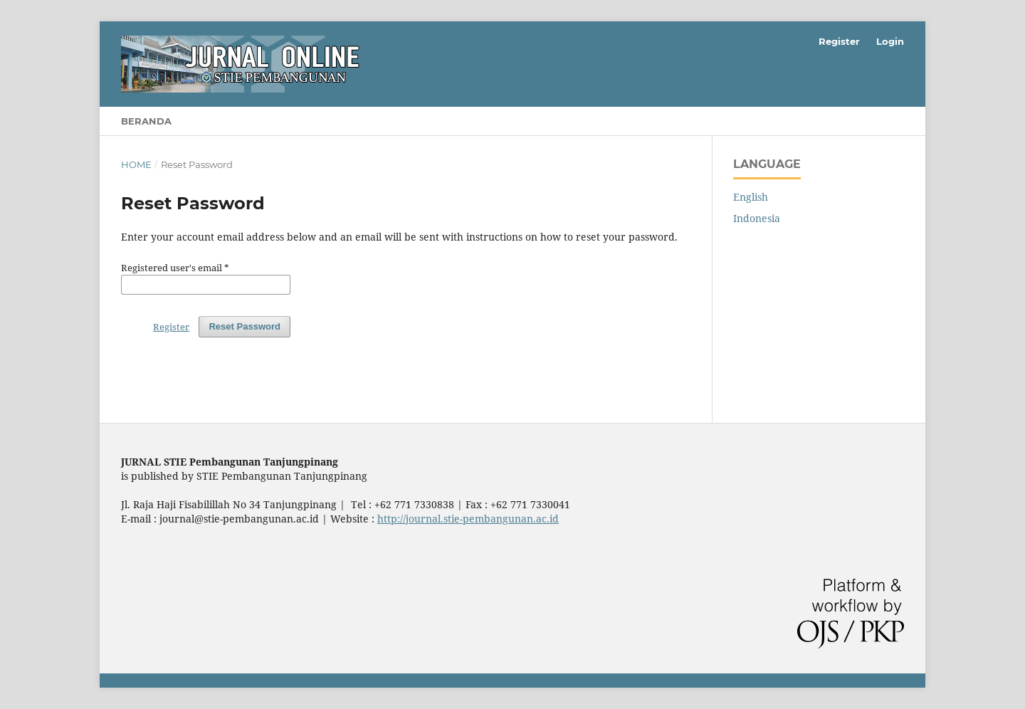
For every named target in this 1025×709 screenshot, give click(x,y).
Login (890, 41)
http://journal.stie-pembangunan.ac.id (468, 518)
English (750, 197)
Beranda (146, 121)
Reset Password (244, 326)
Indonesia (756, 218)
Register (839, 41)
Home (136, 164)
